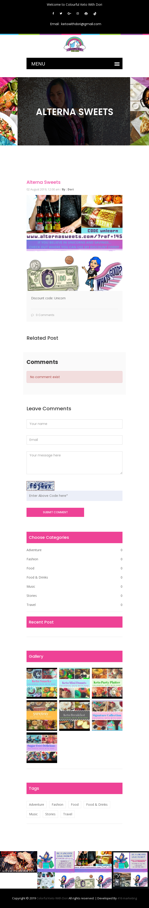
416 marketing (127, 898)
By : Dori (68, 189)
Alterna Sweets (44, 182)
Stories (74, 595)
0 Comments (42, 315)
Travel (74, 605)
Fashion (74, 559)
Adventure (74, 550)
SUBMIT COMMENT (55, 512)
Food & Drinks (74, 577)
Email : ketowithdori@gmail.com (75, 24)
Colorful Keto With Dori (53, 898)
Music (74, 586)
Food (74, 568)
